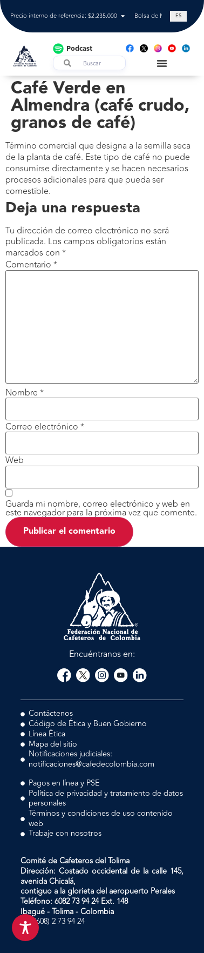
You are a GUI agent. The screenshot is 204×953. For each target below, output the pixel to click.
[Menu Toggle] (162, 63)
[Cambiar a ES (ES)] (178, 16)
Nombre (24, 392)
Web (14, 460)
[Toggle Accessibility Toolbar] (25, 927)
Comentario (31, 264)
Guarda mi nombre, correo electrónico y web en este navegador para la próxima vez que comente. (101, 508)
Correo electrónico (44, 426)
